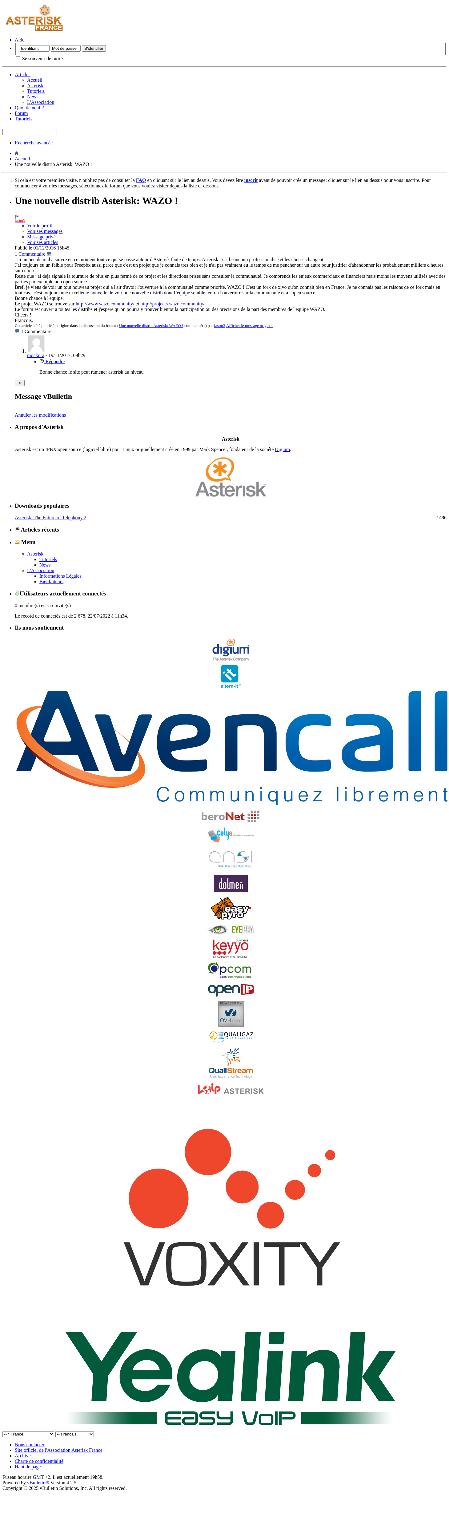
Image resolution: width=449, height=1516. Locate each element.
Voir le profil (39, 225)
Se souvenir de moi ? (39, 58)
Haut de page (28, 1466)
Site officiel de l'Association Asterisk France (58, 1450)
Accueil (34, 80)
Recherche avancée (34, 142)
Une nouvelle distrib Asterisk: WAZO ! (151, 325)
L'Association (40, 102)
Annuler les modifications (40, 415)
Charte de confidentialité (39, 1461)
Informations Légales (60, 576)
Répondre (52, 361)
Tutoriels (36, 91)
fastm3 (219, 325)
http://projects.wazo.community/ (172, 303)
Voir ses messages (44, 231)
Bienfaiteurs (51, 581)
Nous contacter (29, 1444)
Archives (24, 1455)
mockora (35, 355)
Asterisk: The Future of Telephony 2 (50, 517)
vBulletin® (38, 1482)
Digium (282, 449)
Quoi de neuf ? (29, 107)
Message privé (41, 236)
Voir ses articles (42, 242)
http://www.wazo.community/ (105, 303)
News (32, 96)
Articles (22, 74)
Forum (21, 113)
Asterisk (35, 85)
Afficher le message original (249, 325)
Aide (19, 39)
